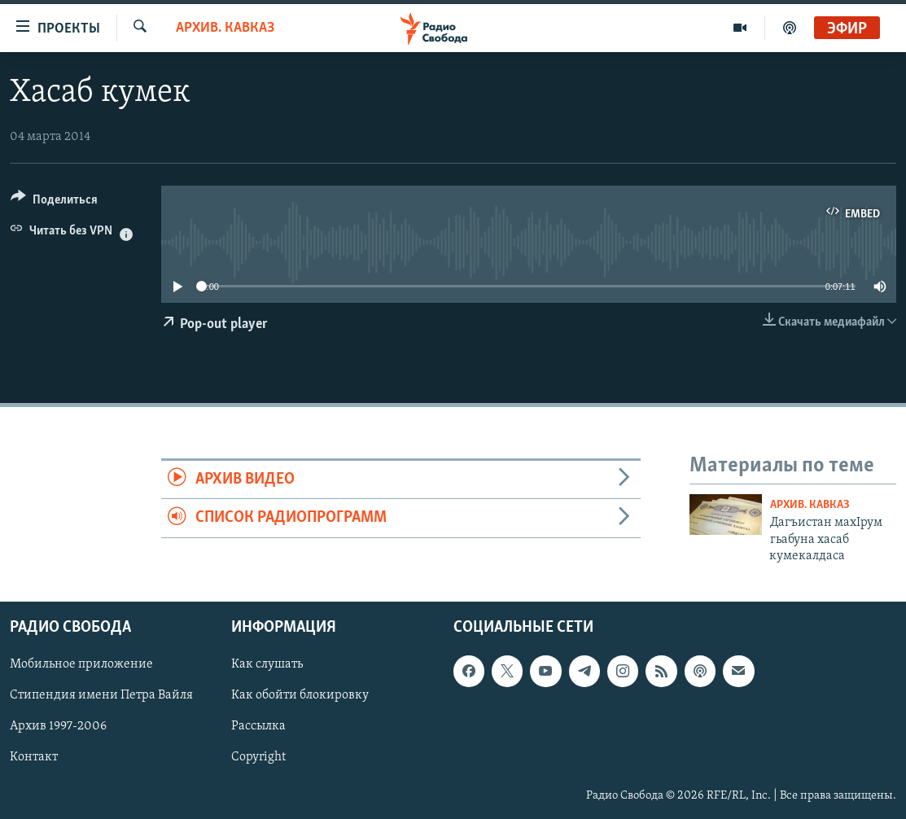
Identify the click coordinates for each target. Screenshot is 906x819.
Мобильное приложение (81, 665)
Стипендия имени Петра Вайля (101, 696)
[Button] (54, 202)
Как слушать (267, 665)
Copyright (258, 757)
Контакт (34, 757)
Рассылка (258, 727)
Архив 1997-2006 (58, 727)
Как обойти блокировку (300, 696)
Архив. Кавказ (225, 28)
